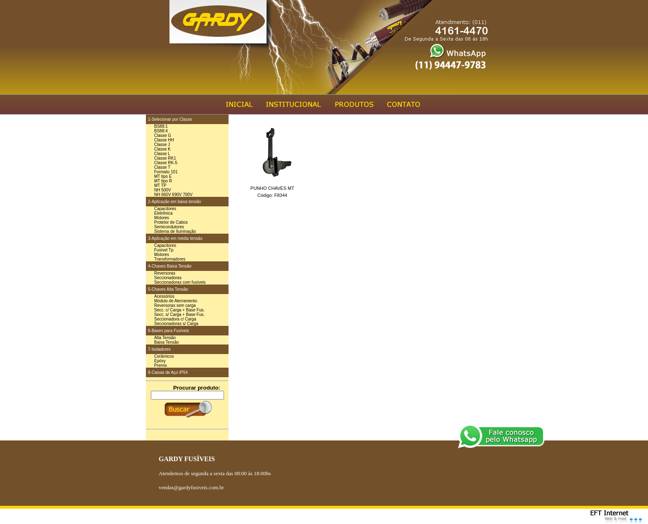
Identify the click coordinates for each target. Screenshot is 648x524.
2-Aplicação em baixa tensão (174, 201)
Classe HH (164, 140)
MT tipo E (163, 176)
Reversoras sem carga (175, 305)
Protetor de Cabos (171, 222)
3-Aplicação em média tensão (175, 238)
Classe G (162, 135)
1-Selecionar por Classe (170, 119)
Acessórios (164, 296)
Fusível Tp (164, 250)
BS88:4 (161, 131)
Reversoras (164, 273)
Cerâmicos (164, 356)
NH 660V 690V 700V (173, 194)
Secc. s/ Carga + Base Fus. (179, 314)
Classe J (162, 144)
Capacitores (165, 208)
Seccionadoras (167, 277)
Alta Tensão (165, 337)
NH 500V (162, 190)
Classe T (162, 167)
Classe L (162, 153)
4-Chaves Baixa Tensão (169, 266)
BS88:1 (161, 126)
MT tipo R (163, 181)
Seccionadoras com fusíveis (180, 282)
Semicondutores (169, 227)
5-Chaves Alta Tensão (168, 289)
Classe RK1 (165, 158)
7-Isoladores (159, 349)
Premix (160, 365)
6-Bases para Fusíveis (168, 330)
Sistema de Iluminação (175, 231)
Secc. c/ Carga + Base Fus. (179, 310)
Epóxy (160, 361)
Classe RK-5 (165, 162)
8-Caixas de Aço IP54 (168, 372)
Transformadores (170, 259)
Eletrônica (163, 213)
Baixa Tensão (166, 342)
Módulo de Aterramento (175, 301)
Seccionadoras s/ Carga (176, 323)
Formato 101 (166, 172)
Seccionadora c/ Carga (175, 319)
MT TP (160, 185)
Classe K (162, 149)
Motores (161, 217)
